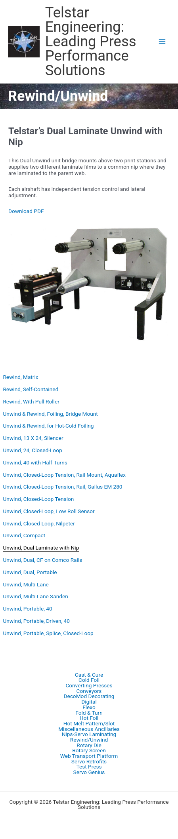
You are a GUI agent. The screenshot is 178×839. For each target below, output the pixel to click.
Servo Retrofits (89, 762)
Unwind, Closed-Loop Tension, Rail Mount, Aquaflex (64, 475)
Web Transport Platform (89, 756)
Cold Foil (89, 680)
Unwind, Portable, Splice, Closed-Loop (48, 633)
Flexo (89, 707)
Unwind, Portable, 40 (27, 608)
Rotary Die (89, 745)
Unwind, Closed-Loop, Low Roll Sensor (48, 511)
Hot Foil (89, 718)
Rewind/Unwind (89, 740)
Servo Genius (89, 772)
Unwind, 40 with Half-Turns (35, 462)
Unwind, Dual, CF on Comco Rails (42, 560)
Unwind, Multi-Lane (25, 584)
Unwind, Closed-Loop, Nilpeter (39, 523)
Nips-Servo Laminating (89, 734)
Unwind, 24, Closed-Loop (32, 450)
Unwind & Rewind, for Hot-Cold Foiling (48, 425)
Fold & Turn (89, 713)
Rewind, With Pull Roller (31, 401)
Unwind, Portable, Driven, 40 (36, 621)
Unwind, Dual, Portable (30, 572)
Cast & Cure (89, 675)
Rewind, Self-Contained (30, 389)
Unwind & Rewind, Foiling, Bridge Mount (50, 414)
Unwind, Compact (24, 535)
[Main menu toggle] (162, 42)
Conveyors (89, 691)
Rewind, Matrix (20, 377)
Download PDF (26, 211)
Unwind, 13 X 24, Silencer (33, 438)
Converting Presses (88, 686)
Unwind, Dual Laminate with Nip (41, 547)
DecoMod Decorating (88, 696)
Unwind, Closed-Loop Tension (38, 499)
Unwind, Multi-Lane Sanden (35, 596)
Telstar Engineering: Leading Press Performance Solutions (90, 41)
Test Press (88, 767)
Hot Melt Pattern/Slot (89, 724)
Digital (89, 702)
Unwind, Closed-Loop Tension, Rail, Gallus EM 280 (62, 486)
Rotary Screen (89, 750)
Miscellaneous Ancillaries (89, 729)
